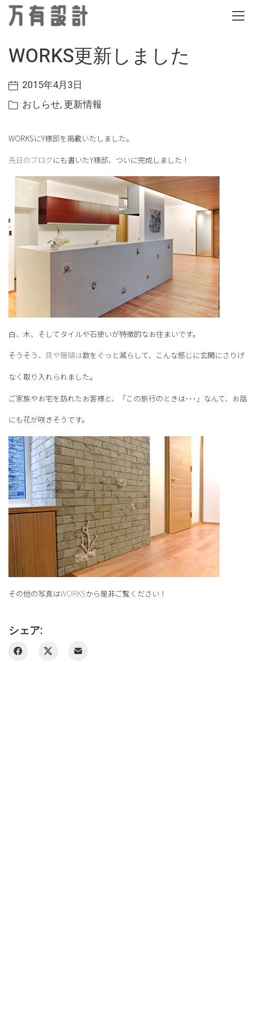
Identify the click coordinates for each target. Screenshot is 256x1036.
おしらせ (41, 105)
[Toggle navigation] (238, 16)
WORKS (73, 593)
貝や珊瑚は (63, 355)
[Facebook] (18, 651)
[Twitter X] (48, 651)
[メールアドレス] (78, 651)
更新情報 (83, 105)
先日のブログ (30, 160)
